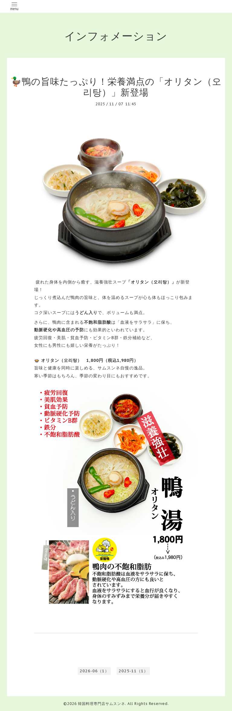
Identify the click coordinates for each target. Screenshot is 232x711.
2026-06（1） (94, 670)
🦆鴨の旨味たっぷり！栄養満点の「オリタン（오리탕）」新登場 (115, 86)
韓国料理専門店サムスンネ (101, 703)
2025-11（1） (133, 670)
